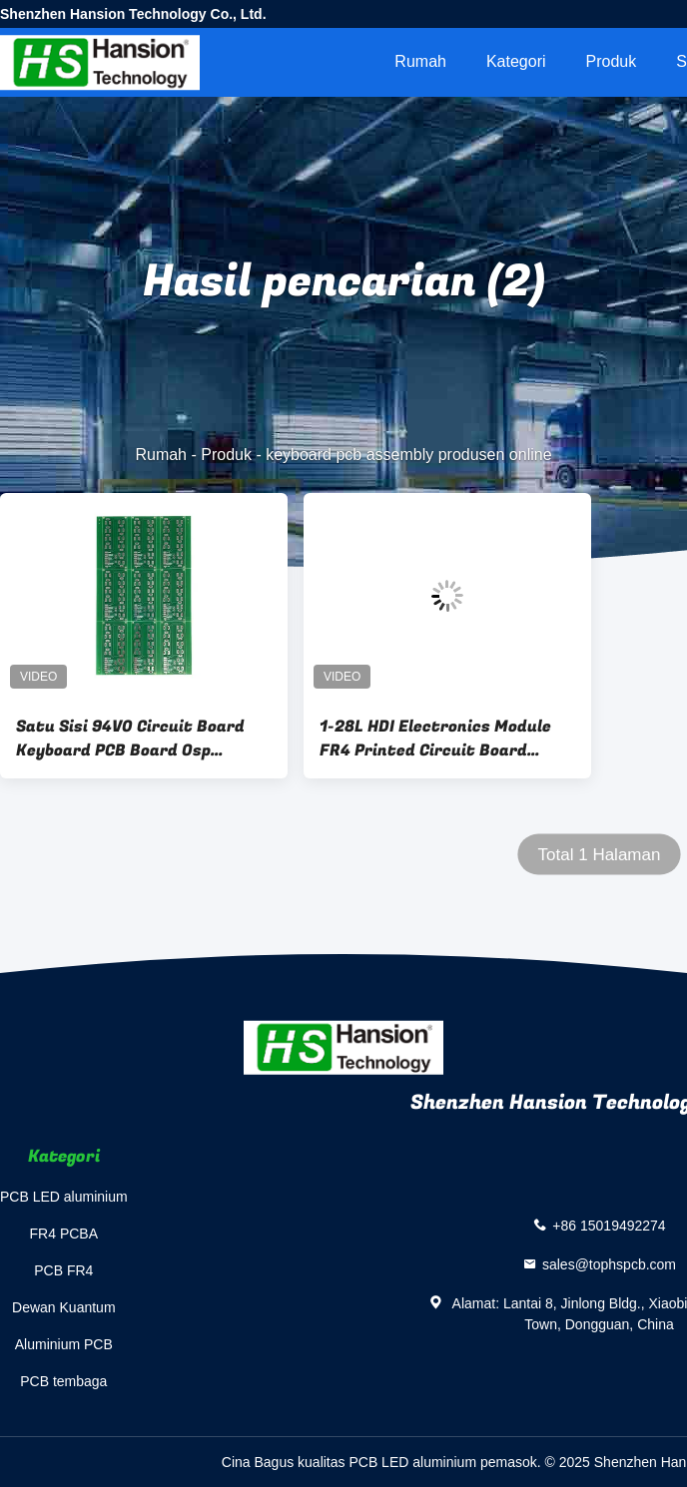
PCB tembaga (63, 1381)
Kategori (516, 61)
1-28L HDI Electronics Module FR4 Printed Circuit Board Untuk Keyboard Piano (435, 738)
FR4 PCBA (64, 1233)
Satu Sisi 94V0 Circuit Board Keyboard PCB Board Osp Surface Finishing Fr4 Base (130, 738)
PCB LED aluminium (64, 1197)
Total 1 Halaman (599, 854)
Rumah (420, 61)
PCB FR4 (63, 1270)
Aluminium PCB (64, 1344)
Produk (611, 61)
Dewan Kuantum (64, 1307)
